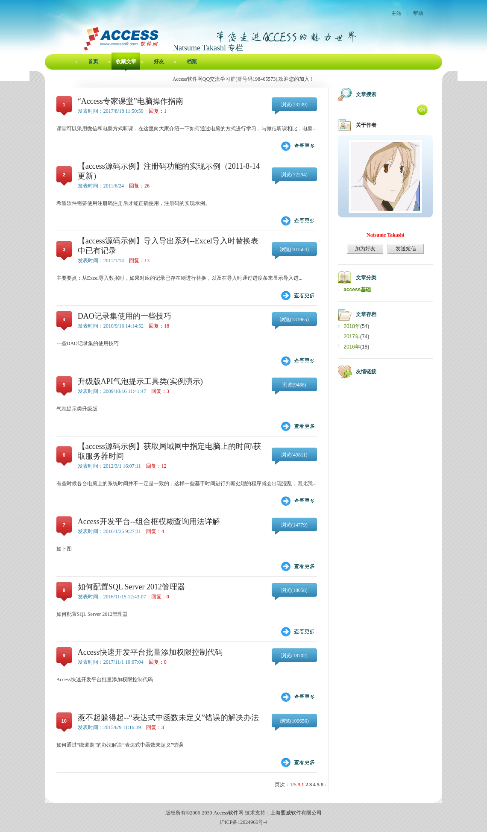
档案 (192, 61)
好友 (159, 61)
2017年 (351, 337)
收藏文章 (126, 61)
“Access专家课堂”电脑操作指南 (130, 101)
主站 (396, 13)
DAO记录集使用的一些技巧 (124, 316)
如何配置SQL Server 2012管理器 (131, 587)
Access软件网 (229, 813)
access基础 (357, 290)
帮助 (418, 13)
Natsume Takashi (385, 235)
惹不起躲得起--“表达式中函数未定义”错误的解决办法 (168, 717)
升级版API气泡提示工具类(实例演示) (140, 381)
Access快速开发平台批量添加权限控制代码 (150, 652)
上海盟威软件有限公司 (296, 813)
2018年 (351, 326)
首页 (93, 61)
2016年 (351, 347)
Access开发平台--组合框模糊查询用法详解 (149, 521)
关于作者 (366, 125)
